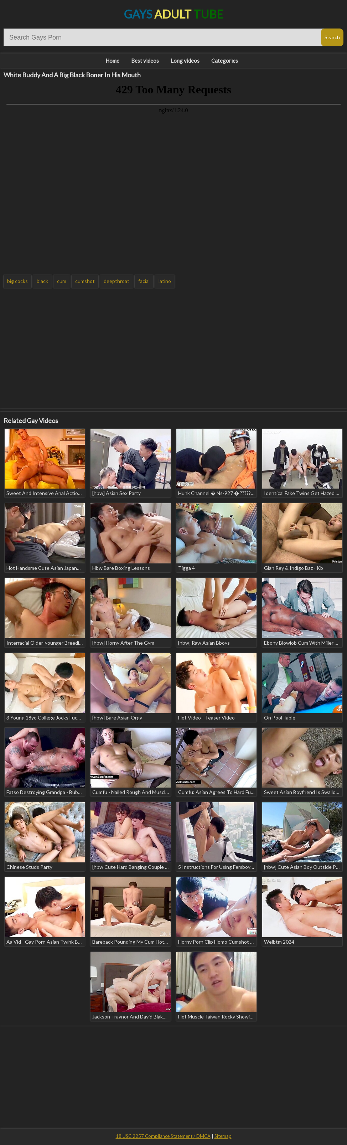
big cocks (17, 281)
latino (165, 281)
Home (112, 60)
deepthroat (116, 281)
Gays (173, 14)
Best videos (145, 60)
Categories (224, 60)
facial (144, 281)
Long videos (185, 60)
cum (61, 281)
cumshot (85, 281)
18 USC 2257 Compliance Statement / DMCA (163, 1136)
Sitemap (223, 1136)
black (42, 281)
